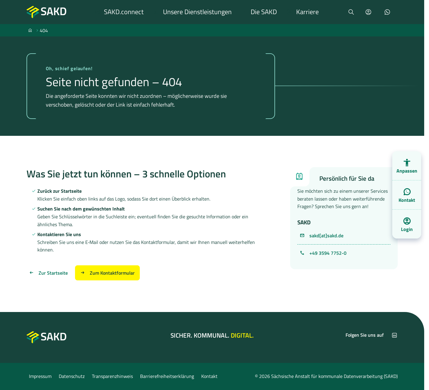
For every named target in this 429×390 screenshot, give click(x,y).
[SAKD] (30, 30)
